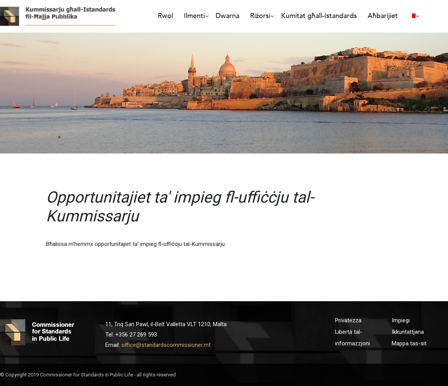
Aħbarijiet (383, 16)
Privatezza (348, 320)
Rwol (165, 16)
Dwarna (227, 16)
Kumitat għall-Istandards (319, 16)
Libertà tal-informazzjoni (352, 337)
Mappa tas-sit (409, 343)
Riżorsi (260, 16)
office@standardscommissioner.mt (166, 344)
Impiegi (401, 320)
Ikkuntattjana (408, 331)
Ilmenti (194, 16)
